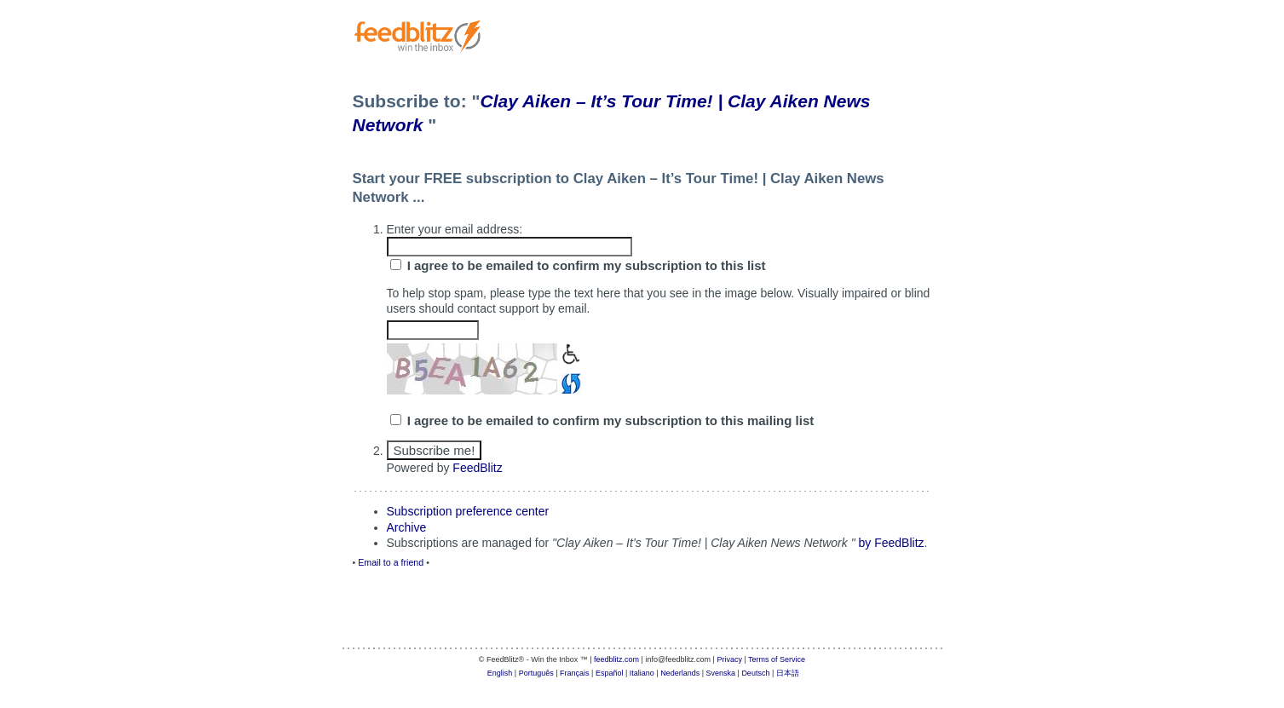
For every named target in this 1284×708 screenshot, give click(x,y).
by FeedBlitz (891, 543)
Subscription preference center (468, 511)
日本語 (787, 673)
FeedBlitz (477, 468)
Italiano (642, 673)
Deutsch (755, 673)
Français (575, 673)
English (500, 673)
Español (610, 673)
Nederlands (680, 673)
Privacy (729, 659)
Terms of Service (776, 659)
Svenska (721, 673)
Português (536, 673)
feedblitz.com (616, 659)
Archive (407, 527)
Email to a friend (390, 562)
